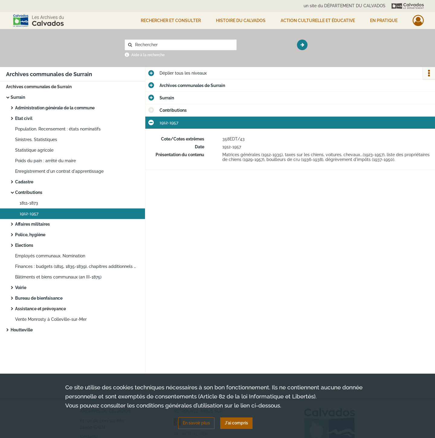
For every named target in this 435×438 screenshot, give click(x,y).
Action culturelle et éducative (318, 20)
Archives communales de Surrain (39, 86)
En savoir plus (196, 422)
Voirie (20, 287)
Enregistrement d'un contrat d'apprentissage (59, 171)
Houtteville (22, 329)
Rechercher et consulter (171, 20)
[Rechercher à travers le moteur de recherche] (183, 45)
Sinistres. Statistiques (36, 139)
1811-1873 (29, 203)
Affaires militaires (32, 224)
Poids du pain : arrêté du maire (45, 160)
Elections (24, 245)
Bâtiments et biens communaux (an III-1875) (58, 277)
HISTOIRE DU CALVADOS (241, 20)
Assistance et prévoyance (40, 308)
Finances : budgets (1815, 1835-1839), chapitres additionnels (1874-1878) (75, 266)
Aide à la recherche (148, 55)
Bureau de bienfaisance (39, 298)
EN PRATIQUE (384, 20)
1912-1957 (29, 213)
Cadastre (24, 181)
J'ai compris (236, 422)
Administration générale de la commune (55, 107)
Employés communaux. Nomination (50, 255)
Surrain (18, 97)
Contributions (28, 192)
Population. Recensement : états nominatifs (58, 129)
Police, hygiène (30, 234)
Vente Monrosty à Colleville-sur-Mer (51, 319)
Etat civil (23, 118)
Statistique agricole (34, 150)
